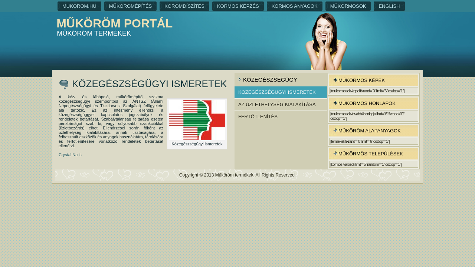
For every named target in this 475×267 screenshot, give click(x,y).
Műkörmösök (348, 6)
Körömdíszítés (184, 6)
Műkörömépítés (130, 6)
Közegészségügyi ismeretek (277, 92)
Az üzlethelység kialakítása (277, 104)
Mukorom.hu (79, 6)
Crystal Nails (70, 154)
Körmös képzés (238, 6)
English (389, 6)
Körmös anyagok (295, 6)
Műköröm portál (114, 23)
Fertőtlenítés (258, 116)
